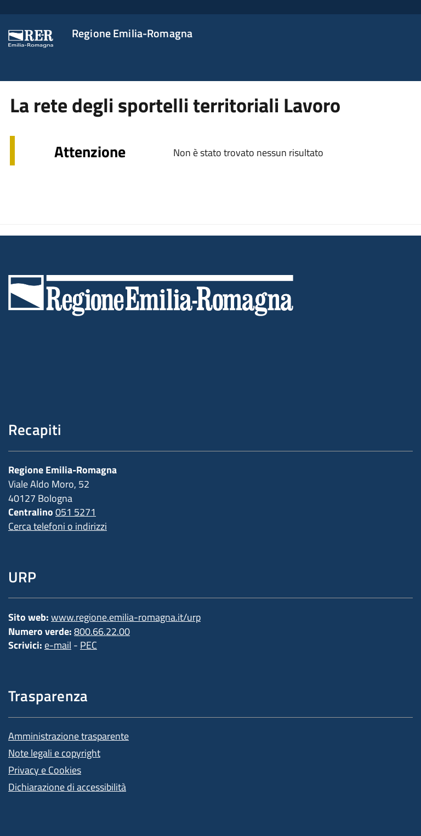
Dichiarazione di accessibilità (67, 787)
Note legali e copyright (54, 753)
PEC (88, 645)
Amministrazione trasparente (68, 736)
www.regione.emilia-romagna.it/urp (126, 617)
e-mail (57, 645)
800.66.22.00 (102, 631)
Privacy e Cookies (44, 770)
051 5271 (75, 512)
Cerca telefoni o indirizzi (57, 526)
